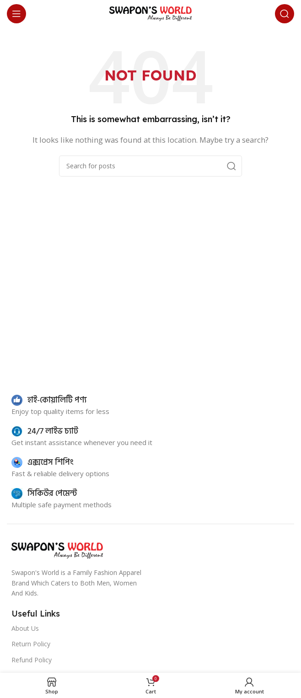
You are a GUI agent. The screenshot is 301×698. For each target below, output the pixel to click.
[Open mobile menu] (16, 14)
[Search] (284, 14)
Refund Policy (31, 659)
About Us (25, 628)
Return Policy (30, 643)
